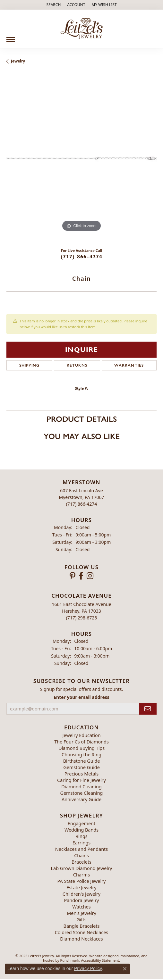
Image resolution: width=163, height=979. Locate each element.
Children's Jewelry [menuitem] (81, 894)
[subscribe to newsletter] (148, 709)
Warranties (129, 365)
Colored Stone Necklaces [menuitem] (81, 932)
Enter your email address (81, 697)
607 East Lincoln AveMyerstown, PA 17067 (81, 497)
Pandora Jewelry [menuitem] (81, 900)
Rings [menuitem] (81, 836)
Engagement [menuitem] (81, 823)
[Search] (53, 5)
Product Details (82, 419)
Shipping (29, 365)
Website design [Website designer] (102, 955)
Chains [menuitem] (81, 855)
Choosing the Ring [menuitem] (81, 754)
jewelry (18, 61)
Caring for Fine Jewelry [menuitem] (81, 780)
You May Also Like (82, 436)
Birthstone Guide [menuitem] (81, 761)
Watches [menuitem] (81, 907)
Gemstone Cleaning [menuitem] (81, 793)
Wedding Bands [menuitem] (81, 830)
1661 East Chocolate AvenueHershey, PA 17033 (81, 610)
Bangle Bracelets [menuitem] (82, 926)
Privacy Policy (88, 968)
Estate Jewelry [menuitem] (81, 887)
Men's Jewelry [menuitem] (81, 913)
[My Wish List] (103, 5)
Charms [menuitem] (81, 875)
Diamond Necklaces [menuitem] (81, 939)
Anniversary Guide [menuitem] (81, 799)
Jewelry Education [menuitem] (81, 735)
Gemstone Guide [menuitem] (81, 767)
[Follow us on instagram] (90, 576)
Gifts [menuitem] (81, 920)
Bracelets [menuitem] (81, 862)
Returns (77, 365)
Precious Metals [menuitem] (81, 774)
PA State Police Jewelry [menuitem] (81, 881)
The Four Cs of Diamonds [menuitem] (81, 742)
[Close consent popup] (125, 969)
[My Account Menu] (76, 5)
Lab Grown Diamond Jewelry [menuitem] (81, 868)
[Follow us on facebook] (81, 576)
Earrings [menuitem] (81, 843)
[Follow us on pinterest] (72, 576)
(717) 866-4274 (82, 256)
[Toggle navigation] (10, 36)
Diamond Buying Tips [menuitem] (81, 748)
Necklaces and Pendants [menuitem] (81, 849)
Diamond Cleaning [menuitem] (81, 787)
